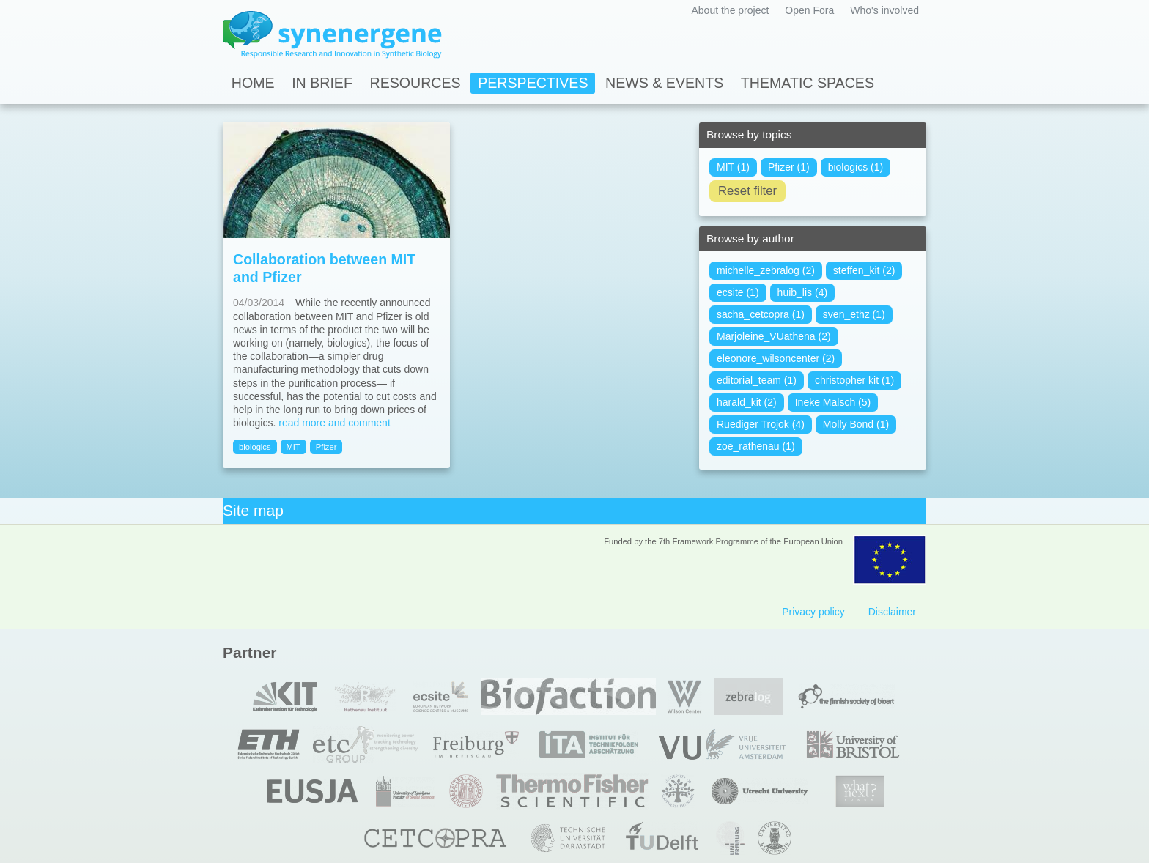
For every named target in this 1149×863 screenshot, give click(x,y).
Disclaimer (892, 612)
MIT (293, 446)
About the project (730, 10)
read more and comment (334, 423)
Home (253, 83)
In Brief (322, 83)
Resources (415, 83)
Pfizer (326, 446)
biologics (255, 446)
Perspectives (533, 83)
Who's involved (884, 10)
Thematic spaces (807, 83)
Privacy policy (813, 612)
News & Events (664, 83)
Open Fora (809, 10)
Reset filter (747, 191)
